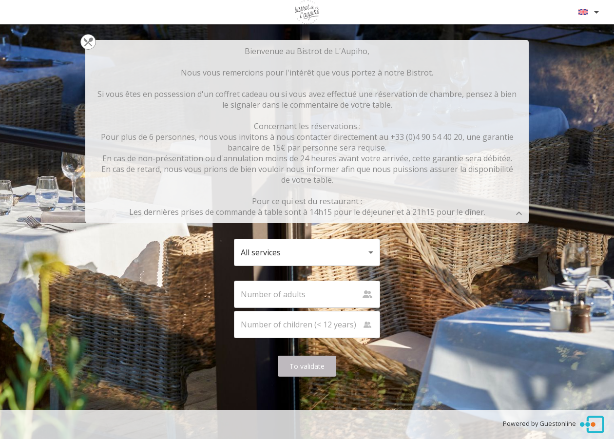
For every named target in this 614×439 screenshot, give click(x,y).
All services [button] (261, 252)
